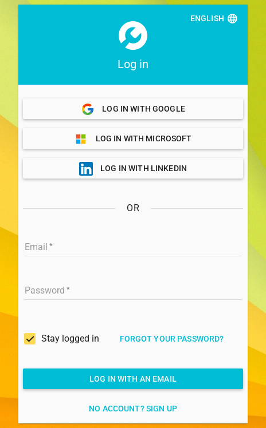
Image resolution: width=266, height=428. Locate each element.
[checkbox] (61, 339)
